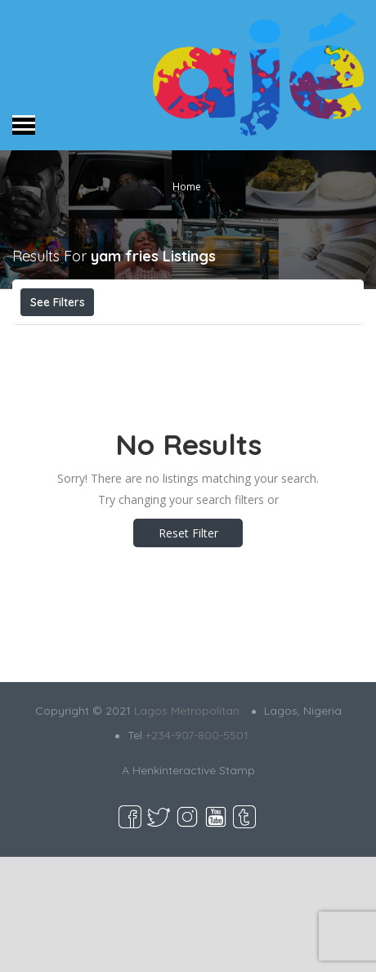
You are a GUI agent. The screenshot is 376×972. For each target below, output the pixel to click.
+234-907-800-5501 (196, 850)
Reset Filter (188, 648)
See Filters (57, 302)
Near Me (266, 338)
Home (186, 186)
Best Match (70, 375)
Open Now (141, 338)
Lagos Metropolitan (186, 825)
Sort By (161, 375)
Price (55, 338)
